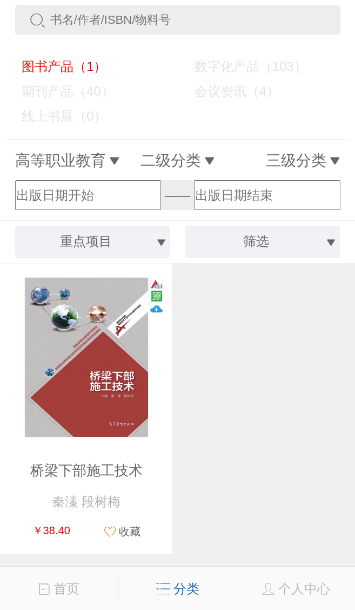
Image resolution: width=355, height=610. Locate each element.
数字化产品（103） (243, 66)
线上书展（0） (57, 116)
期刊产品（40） (61, 91)
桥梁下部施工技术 (86, 470)
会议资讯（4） (229, 91)
